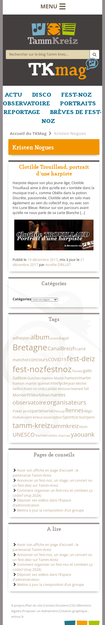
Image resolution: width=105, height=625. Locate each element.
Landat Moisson (58, 388)
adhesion (21, 338)
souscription (52, 417)
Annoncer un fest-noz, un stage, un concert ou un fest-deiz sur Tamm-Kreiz (52, 483)
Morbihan (40, 395)
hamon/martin (78, 378)
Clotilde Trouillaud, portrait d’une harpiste (54, 170)
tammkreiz (65, 426)
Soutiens (62, 605)
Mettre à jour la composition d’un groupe (50, 510)
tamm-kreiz (31, 425)
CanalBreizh (62, 348)
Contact (49, 605)
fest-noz (28, 369)
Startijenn (87, 417)
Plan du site (34, 605)
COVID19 (57, 360)
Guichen (34, 378)
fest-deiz (81, 358)
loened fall (80, 388)
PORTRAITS (78, 103)
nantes (58, 394)
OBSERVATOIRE (26, 103)
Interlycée (59, 383)
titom (83, 426)
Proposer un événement (40, 611)
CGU (73, 605)
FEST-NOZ (76, 94)
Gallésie (20, 378)
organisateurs (66, 402)
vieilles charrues (59, 436)
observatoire (29, 402)
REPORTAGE (22, 111)
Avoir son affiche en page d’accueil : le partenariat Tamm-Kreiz (45, 473)
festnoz (58, 369)
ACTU (13, 94)
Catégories (22, 299)
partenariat (43, 411)
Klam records (35, 388)
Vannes (41, 435)
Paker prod (22, 411)
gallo (87, 370)
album (40, 336)
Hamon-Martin (52, 378)
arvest (54, 338)
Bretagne (30, 347)
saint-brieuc (33, 417)
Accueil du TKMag (28, 133)
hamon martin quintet (31, 383)
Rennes (74, 410)
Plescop (59, 411)
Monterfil (22, 395)
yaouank (83, 434)
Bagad (64, 338)
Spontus (70, 417)
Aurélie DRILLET (58, 264)
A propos (17, 605)
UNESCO (24, 434)
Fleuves (77, 371)
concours (38, 360)
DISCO (41, 94)
